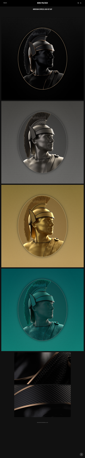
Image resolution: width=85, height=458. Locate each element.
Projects (5, 3)
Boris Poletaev (42, 3)
